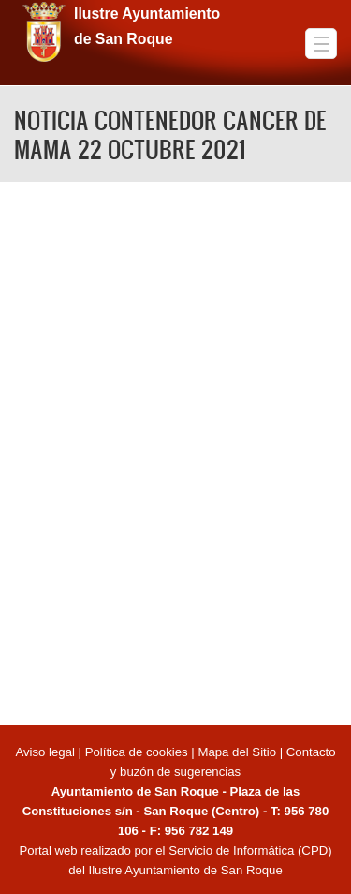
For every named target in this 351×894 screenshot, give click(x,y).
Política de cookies (136, 752)
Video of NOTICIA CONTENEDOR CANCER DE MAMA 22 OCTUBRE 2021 (175, 450)
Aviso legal (46, 752)
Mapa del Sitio (236, 752)
